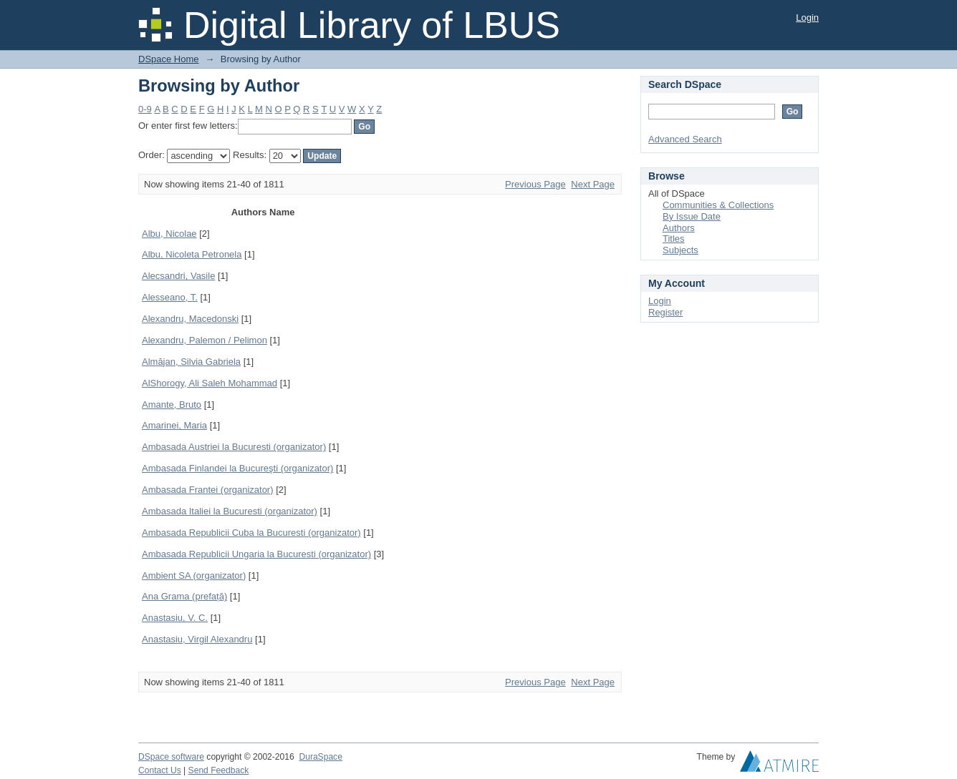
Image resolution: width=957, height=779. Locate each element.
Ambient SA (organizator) (194, 575)
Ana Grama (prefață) (184, 596)
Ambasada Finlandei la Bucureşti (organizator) (237, 468)
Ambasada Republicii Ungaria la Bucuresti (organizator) (256, 554)
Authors (679, 227)
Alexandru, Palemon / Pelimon (204, 340)
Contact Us (159, 770)
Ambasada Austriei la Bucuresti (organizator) (234, 446)
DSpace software (171, 757)
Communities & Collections (718, 205)
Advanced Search (685, 139)
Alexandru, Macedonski (190, 318)
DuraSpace (320, 757)
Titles (674, 238)
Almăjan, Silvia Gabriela (191, 361)
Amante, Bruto (171, 404)
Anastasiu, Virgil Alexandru (197, 639)
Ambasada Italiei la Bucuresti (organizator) (229, 511)
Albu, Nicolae (169, 233)
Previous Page (535, 184)
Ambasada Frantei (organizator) (208, 489)
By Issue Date (692, 216)
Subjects (680, 250)
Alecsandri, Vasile (178, 275)
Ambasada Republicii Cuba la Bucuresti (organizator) (251, 532)
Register (665, 312)
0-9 (145, 109)
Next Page (593, 184)
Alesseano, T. (170, 297)
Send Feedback (218, 770)
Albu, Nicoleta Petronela (191, 254)
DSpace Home (168, 59)
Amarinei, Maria (174, 425)
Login (807, 17)
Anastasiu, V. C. (175, 617)
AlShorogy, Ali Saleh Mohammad (209, 383)
